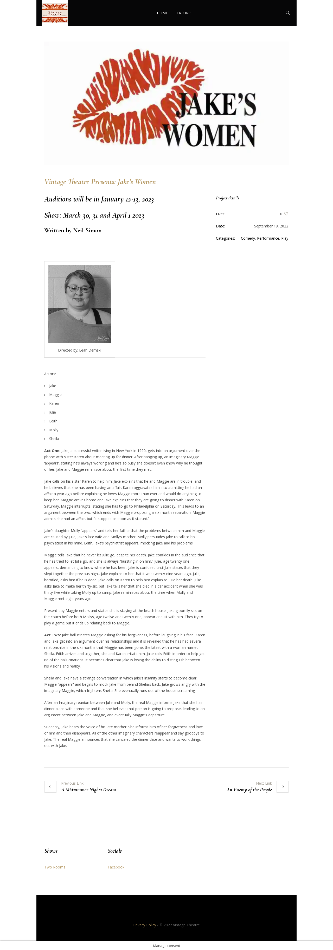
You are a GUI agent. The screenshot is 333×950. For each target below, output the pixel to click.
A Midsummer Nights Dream (88, 790)
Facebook (116, 867)
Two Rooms (54, 867)
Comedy (248, 238)
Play (284, 238)
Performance (268, 238)
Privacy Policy (144, 924)
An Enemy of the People (249, 790)
